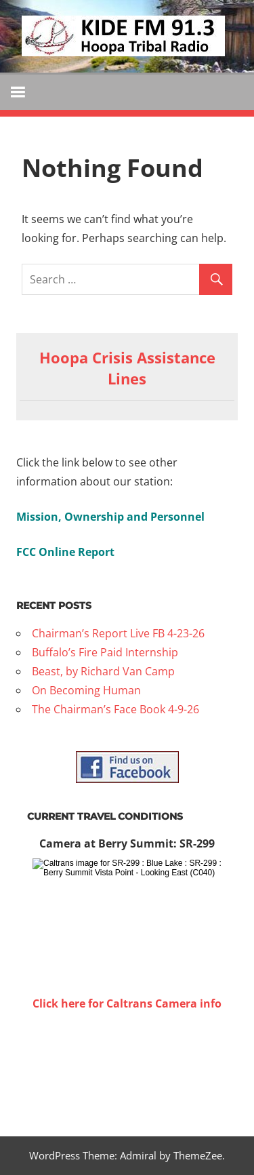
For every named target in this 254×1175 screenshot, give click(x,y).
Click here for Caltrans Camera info (127, 1003)
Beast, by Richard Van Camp (103, 671)
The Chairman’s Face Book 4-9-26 (115, 709)
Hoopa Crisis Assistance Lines (127, 368)
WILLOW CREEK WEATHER (127, 1064)
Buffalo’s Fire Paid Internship (105, 652)
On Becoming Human (86, 690)
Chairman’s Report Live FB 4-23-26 (118, 633)
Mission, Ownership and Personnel (110, 516)
